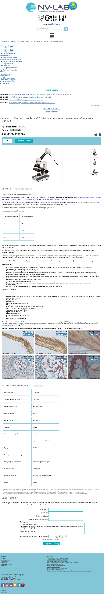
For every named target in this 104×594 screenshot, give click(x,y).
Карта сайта (4, 592)
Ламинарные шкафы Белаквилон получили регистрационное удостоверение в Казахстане (40, 94)
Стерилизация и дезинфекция (7, 64)
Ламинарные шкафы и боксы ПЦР (57, 568)
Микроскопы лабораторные (12, 61)
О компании (4, 561)
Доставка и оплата (6, 564)
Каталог (3, 558)
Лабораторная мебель (10, 68)
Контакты (3, 565)
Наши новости (52, 112)
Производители (5, 560)
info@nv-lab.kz (8, 579)
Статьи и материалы (51, 109)
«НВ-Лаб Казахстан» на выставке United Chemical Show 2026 (30, 97)
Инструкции (4, 562)
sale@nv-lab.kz (54, 24)
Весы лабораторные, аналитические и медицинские (10, 58)
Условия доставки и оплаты (51, 539)
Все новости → (96, 105)
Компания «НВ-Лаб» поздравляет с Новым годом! (26, 100)
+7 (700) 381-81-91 (53, 16)
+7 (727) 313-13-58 (52, 19)
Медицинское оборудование (6, 75)
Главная (3, 556)
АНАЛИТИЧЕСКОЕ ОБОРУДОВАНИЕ (8, 46)
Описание (38, 385)
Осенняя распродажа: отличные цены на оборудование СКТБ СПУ (32, 103)
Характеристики (23, 189)
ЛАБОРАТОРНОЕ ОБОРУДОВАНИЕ (7, 50)
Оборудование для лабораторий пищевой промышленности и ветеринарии (8, 80)
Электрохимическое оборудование (8, 54)
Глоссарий (3, 590)
